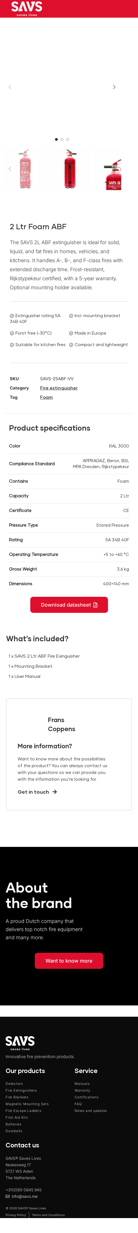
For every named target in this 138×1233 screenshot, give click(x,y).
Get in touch (37, 792)
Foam (46, 397)
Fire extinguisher (59, 388)
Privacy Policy (16, 1215)
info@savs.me (25, 1196)
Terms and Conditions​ (48, 1215)
